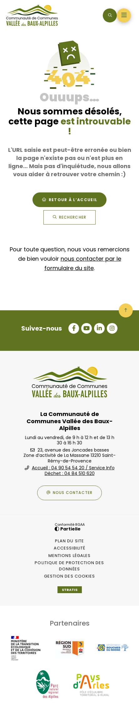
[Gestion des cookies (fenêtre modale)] (69, 576)
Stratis (69, 589)
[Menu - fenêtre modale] (124, 15)
